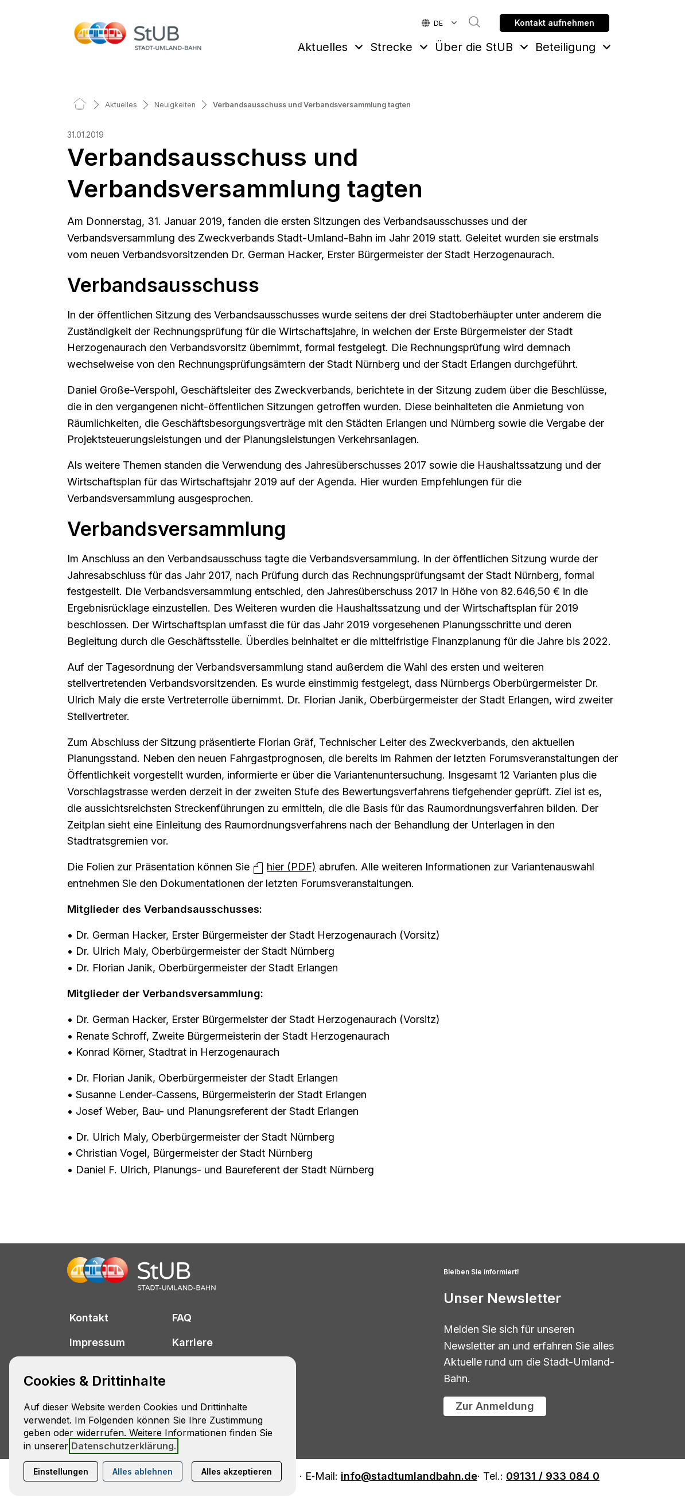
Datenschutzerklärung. (123, 1446)
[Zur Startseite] (138, 35)
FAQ (182, 1318)
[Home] (80, 104)
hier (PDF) (291, 867)
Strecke (391, 47)
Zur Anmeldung (495, 1406)
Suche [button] (469, 22)
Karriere (192, 1342)
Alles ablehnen (142, 1471)
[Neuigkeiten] (175, 105)
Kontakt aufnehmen (554, 23)
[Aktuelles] (121, 105)
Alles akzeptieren (236, 1471)
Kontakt (88, 1318)
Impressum (97, 1342)
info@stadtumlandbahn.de (409, 1476)
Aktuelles (323, 47)
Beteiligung (565, 47)
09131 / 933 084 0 (553, 1476)
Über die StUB (474, 47)
